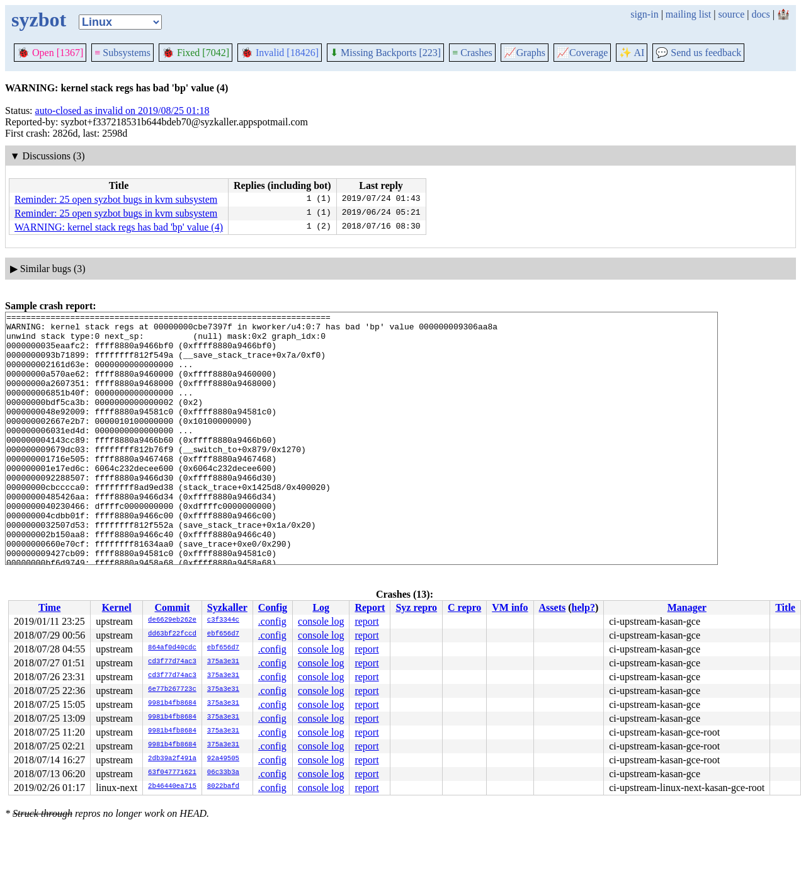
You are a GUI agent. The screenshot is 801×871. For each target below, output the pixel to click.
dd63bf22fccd (172, 634)
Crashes (472, 52)
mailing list (688, 14)
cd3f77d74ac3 (172, 662)
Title (785, 607)
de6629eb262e (172, 620)
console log (321, 621)
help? (583, 607)
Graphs (524, 52)
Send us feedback (698, 52)
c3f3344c (223, 620)
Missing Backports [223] (385, 52)
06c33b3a (223, 772)
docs (760, 14)
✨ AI (631, 52)
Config (272, 607)
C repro (464, 607)
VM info (510, 607)
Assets (552, 607)
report (366, 621)
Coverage (582, 52)
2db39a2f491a (172, 758)
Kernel (117, 607)
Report (370, 607)
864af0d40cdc (172, 648)
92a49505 (223, 758)
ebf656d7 (223, 634)
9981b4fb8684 (172, 703)
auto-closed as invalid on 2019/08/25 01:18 (122, 110)
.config (272, 621)
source (732, 14)
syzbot (38, 19)
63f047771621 (172, 772)
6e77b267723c (172, 689)
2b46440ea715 (172, 786)
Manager (687, 607)
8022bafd (223, 786)
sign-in (644, 14)
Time (49, 607)
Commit (172, 607)
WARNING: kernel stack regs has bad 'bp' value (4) (118, 227)
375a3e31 (223, 662)
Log (320, 607)
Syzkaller (227, 607)
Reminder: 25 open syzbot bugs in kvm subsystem (115, 199)
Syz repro (416, 607)
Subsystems (122, 52)
